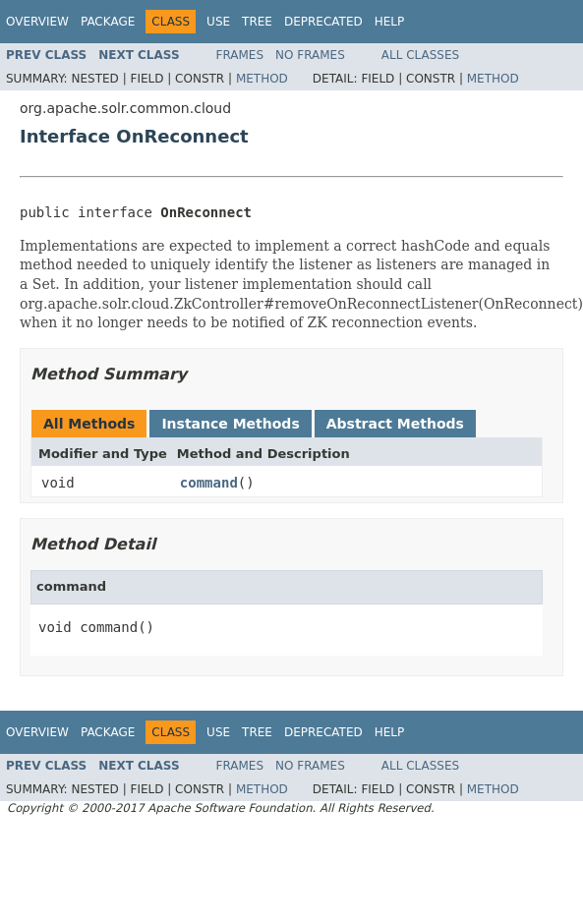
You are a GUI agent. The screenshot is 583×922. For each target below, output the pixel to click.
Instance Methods (230, 424)
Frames (240, 55)
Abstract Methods (395, 424)
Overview (37, 22)
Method (262, 79)
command (209, 482)
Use (218, 22)
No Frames (310, 55)
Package (108, 22)
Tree (257, 22)
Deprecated (323, 22)
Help (390, 22)
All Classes (420, 55)
